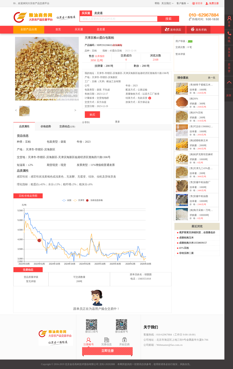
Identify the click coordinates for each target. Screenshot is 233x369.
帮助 (157, 3)
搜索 (168, 18)
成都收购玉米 (186, 237)
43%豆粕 (184, 248)
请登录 (199, 3)
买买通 (79, 29)
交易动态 (67, 126)
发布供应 (175, 29)
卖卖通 (101, 29)
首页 (58, 29)
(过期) (72, 126)
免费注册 (214, 3)
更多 (117, 121)
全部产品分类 (28, 29)
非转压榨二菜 (186, 253)
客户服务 (181, 3)
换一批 (211, 77)
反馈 (228, 95)
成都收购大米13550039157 (193, 243)
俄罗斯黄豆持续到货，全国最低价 (197, 232)
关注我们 (166, 3)
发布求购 (201, 29)
